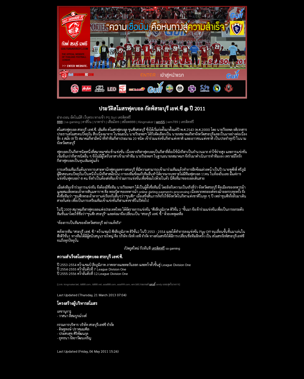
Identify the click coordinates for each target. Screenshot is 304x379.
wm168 (135, 284)
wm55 (160, 122)
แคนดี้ (152, 284)
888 (60, 122)
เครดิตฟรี (158, 248)
